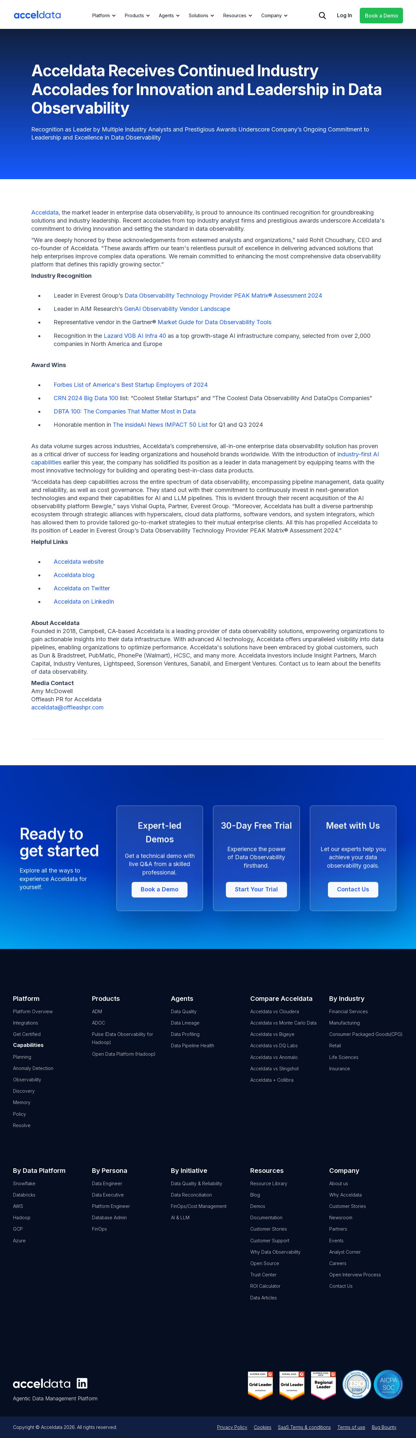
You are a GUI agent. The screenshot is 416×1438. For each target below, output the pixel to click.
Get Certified (27, 1042)
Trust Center (263, 1283)
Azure (19, 1248)
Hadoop (22, 1226)
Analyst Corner (345, 1260)
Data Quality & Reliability (196, 1191)
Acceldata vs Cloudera (274, 1019)
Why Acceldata (345, 1203)
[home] (37, 14)
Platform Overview (33, 1019)
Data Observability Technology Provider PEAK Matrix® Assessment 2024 (223, 295)
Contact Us (353, 927)
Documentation (266, 1226)
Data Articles (263, 1306)
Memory (22, 1110)
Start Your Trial (256, 927)
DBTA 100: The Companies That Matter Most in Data (125, 411)
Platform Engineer (111, 1214)
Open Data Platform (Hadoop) (124, 1062)
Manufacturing (344, 1031)
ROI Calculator (265, 1294)
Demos (257, 1214)
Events (336, 1248)
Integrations (25, 1031)
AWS (18, 1214)
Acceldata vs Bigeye (272, 1042)
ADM (97, 1019)
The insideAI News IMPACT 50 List (160, 424)
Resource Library (268, 1191)
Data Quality (184, 1019)
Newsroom (340, 1226)
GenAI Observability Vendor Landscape (177, 308)
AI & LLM (180, 1226)
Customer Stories (268, 1237)
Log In (344, 15)
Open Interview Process (355, 1283)
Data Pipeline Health (192, 1054)
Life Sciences (343, 1065)
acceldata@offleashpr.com (67, 707)
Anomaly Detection (33, 1076)
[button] (103, 15)
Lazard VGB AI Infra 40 (135, 335)
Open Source (264, 1271)
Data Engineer (107, 1191)
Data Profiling (185, 1042)
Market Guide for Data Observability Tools (214, 322)
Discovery (24, 1099)
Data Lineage (185, 1031)
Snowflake (24, 1191)
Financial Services (348, 1019)
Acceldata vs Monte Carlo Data (283, 1031)
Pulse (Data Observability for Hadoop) (122, 1046)
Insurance (339, 1076)
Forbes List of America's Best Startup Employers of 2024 (131, 384)
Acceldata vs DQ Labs (274, 1054)
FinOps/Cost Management (199, 1214)
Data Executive (108, 1203)
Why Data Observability (275, 1260)
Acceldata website (79, 561)
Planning (22, 1065)
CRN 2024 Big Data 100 (86, 398)
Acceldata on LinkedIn (84, 601)
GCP (18, 1237)
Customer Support (269, 1248)
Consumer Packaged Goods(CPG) (366, 1042)
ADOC (98, 1031)
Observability (27, 1087)
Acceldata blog (74, 575)
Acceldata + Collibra (271, 1088)
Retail (335, 1054)
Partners (338, 1237)
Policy (19, 1122)
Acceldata (44, 212)
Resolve (22, 1133)
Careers (337, 1271)
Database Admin (109, 1226)
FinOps (99, 1237)
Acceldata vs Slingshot (274, 1076)
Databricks (24, 1203)
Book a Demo (381, 15)
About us (338, 1191)
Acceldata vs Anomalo (274, 1065)
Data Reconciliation (191, 1203)
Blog (255, 1203)
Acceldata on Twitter (82, 588)
